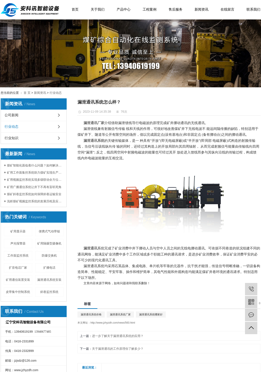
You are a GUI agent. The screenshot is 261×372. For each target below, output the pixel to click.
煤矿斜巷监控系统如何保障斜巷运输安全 (34, 194)
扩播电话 (49, 267)
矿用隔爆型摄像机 (49, 243)
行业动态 (56, 92)
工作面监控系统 (18, 255)
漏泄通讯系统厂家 (120, 314)
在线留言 (227, 9)
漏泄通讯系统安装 (49, 279)
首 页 (27, 92)
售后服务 (175, 9)
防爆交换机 (49, 255)
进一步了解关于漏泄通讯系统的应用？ (117, 336)
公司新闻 (11, 115)
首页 (75, 9)
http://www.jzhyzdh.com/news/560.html (112, 322)
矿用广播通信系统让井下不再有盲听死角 (34, 187)
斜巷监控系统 (49, 292)
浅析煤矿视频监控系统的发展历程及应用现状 (35, 201)
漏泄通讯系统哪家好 (151, 314)
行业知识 (11, 138)
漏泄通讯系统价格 (91, 314)
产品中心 (123, 9)
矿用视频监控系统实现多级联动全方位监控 (35, 179)
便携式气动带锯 (49, 231)
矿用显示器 (18, 231)
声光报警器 (18, 243)
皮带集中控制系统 (18, 292)
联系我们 (253, 9)
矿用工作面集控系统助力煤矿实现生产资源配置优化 (35, 172)
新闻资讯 (201, 9)
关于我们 (98, 9)
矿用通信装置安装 (18, 279)
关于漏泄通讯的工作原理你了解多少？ (117, 348)
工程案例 (149, 9)
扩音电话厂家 (18, 267)
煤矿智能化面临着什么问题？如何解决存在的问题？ (35, 165)
